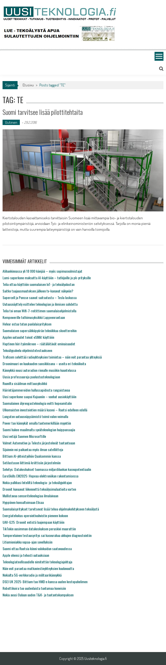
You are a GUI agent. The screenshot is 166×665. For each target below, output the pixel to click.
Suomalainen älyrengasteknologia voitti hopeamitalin (37, 403)
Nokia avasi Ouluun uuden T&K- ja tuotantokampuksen (38, 594)
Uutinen (11, 122)
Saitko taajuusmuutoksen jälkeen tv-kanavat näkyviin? (38, 290)
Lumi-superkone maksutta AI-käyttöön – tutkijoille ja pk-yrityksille (47, 277)
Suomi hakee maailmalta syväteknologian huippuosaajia (39, 429)
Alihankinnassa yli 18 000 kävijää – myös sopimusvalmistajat (42, 271)
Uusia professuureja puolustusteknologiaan (31, 376)
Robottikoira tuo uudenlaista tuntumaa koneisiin (34, 588)
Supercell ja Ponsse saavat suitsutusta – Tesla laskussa (40, 297)
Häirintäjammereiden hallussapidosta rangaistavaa (36, 390)
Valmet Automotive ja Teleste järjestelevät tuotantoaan (39, 442)
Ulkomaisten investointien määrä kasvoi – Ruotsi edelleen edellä (45, 409)
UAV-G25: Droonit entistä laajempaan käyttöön (33, 522)
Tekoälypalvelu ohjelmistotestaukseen (27, 350)
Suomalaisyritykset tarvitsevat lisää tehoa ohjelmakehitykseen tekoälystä (51, 509)
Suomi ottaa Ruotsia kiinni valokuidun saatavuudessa (37, 548)
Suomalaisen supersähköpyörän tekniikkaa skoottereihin (40, 330)
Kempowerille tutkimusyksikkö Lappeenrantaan (34, 317)
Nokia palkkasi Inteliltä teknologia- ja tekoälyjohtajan (37, 482)
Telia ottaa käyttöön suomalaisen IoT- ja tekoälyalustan (38, 284)
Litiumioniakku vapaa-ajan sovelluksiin (27, 542)
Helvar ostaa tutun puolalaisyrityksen (27, 324)
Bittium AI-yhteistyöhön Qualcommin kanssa (32, 456)
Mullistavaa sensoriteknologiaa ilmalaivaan (30, 495)
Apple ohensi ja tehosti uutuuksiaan (26, 555)
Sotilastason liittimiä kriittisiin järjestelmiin (32, 462)
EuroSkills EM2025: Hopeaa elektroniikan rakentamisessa (40, 475)
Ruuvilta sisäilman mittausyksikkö (25, 383)
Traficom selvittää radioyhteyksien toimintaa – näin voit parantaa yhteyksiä (52, 357)
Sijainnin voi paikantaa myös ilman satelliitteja (33, 449)
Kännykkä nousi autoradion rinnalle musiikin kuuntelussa (39, 370)
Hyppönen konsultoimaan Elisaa (23, 502)
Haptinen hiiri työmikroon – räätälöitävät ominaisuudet (39, 343)
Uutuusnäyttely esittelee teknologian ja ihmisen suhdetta (40, 304)
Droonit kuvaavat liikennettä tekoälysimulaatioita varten (39, 489)
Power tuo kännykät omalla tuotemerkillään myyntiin (37, 423)
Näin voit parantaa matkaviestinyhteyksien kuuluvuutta (38, 568)
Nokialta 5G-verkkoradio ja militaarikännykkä (32, 575)
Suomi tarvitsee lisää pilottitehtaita (43, 112)
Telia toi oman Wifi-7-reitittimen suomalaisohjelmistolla (39, 310)
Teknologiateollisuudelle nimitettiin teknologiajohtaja (37, 561)
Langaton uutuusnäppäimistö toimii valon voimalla (35, 416)
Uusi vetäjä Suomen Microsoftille (24, 436)
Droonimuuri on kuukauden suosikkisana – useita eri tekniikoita (44, 363)
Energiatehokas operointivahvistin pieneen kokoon (35, 515)
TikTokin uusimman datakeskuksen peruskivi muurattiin (39, 528)
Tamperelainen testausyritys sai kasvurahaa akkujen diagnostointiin (47, 535)
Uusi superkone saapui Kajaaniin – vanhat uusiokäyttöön (39, 396)
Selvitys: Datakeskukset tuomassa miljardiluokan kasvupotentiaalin (47, 469)
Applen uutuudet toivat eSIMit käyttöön (28, 337)
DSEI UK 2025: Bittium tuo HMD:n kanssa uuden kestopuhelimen (45, 581)
